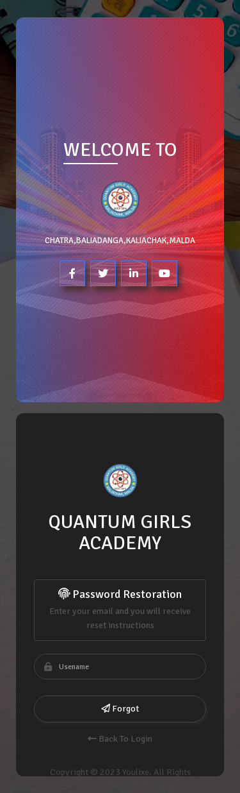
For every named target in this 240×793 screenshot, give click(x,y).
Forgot (120, 708)
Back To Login (120, 738)
